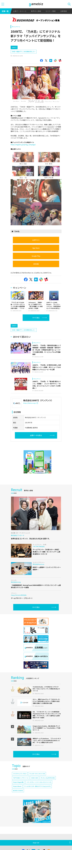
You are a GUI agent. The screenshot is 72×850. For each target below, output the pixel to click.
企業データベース (19, 11)
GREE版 (36, 264)
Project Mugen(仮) (18, 790)
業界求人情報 (36, 11)
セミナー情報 (51, 11)
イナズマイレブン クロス (20, 781)
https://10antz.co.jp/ (30, 411)
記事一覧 (5, 11)
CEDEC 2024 (34, 786)
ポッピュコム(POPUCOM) (48, 786)
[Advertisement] (24, 326)
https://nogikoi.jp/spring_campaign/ (23, 144)
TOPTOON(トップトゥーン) (20, 786)
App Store (35, 248)
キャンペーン (16, 27)
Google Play (36, 256)
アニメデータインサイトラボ (37, 781)
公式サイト (36, 240)
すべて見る (36, 318)
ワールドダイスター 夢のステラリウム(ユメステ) (37, 794)
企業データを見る (36, 443)
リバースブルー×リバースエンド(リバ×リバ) (38, 790)
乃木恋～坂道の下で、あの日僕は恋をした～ (24, 51)
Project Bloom (17, 794)
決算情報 (63, 11)
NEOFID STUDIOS (18, 798)
